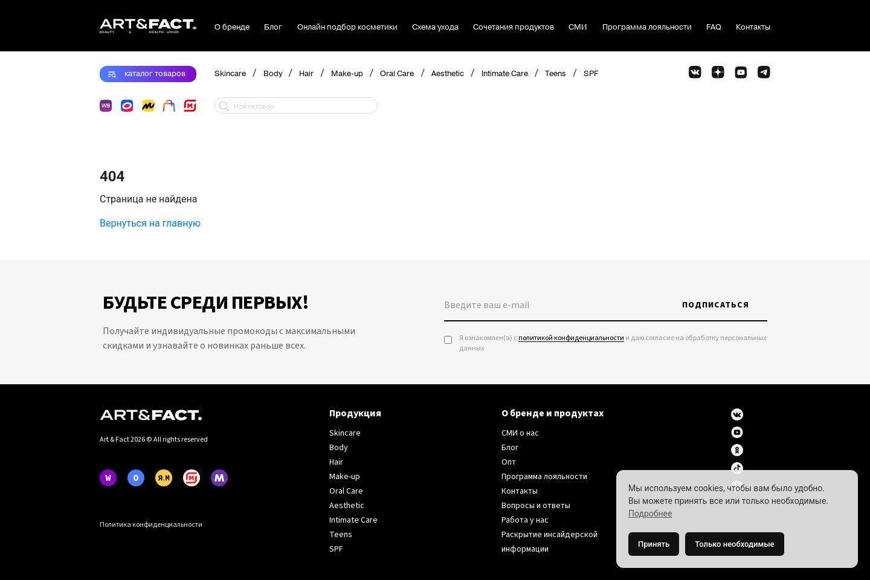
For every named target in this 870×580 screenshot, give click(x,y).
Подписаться (715, 305)
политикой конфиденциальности (571, 338)
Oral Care (397, 73)
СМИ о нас (520, 433)
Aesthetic (447, 73)
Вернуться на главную (150, 223)
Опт (508, 462)
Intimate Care (505, 73)
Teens (555, 73)
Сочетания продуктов (513, 27)
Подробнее (650, 513)
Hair (306, 73)
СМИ (578, 27)
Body (272, 73)
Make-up (347, 73)
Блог (273, 27)
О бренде (232, 27)
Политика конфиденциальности (151, 525)
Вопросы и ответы (535, 506)
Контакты (753, 27)
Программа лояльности (647, 27)
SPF (591, 73)
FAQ (713, 27)
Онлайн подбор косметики (347, 27)
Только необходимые (734, 544)
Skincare (230, 73)
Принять (653, 544)
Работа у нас (525, 520)
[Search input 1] (303, 105)
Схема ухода (435, 27)
